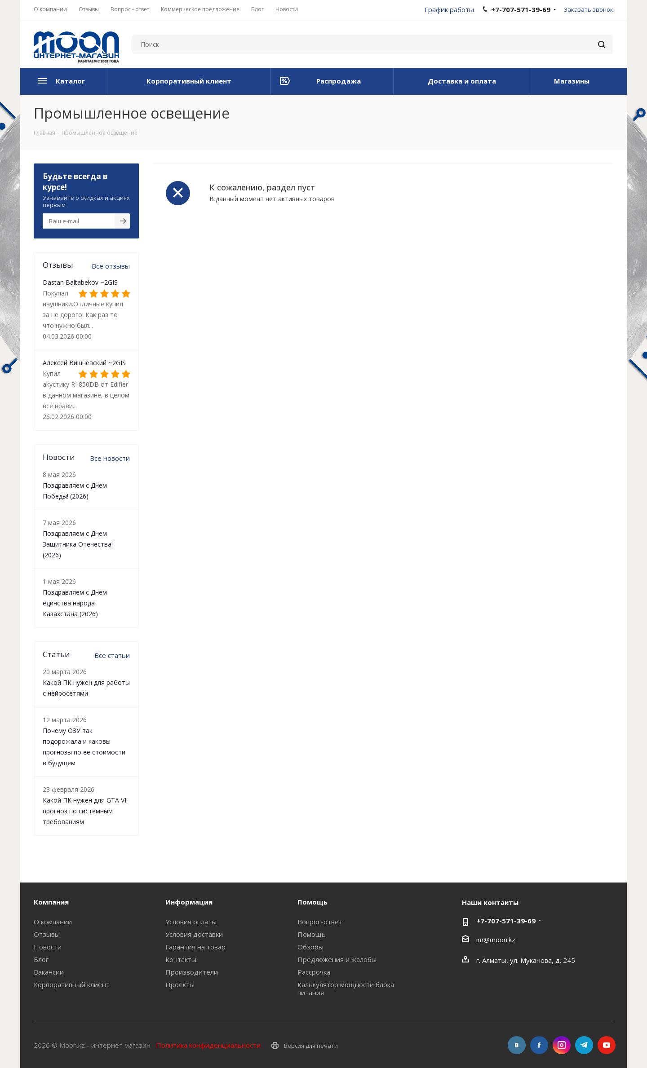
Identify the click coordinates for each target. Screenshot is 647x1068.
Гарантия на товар (195, 946)
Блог (41, 959)
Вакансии (49, 971)
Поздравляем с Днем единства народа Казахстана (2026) (75, 603)
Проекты (180, 984)
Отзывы (47, 934)
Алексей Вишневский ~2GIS (84, 362)
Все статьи (112, 655)
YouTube (607, 1045)
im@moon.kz (495, 939)
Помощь (311, 934)
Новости (48, 946)
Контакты (180, 959)
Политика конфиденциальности (208, 1045)
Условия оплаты (191, 921)
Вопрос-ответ (319, 921)
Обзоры (310, 946)
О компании (53, 921)
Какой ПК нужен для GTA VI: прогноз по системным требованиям (85, 811)
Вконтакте (517, 1045)
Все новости (110, 458)
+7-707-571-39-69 (506, 920)
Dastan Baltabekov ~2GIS (80, 282)
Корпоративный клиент (72, 984)
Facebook (539, 1045)
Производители (191, 971)
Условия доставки (194, 934)
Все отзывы (111, 265)
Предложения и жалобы (337, 959)
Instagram (562, 1045)
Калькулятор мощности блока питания (345, 988)
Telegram (584, 1045)
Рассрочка (313, 971)
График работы (449, 9)
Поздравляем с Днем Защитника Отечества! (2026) (78, 544)
